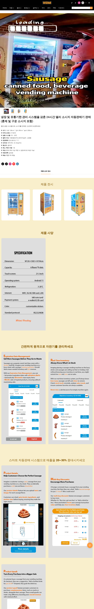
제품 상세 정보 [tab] (45, 171)
